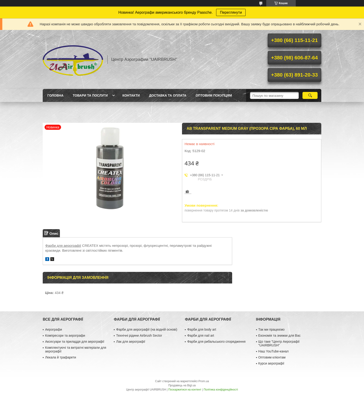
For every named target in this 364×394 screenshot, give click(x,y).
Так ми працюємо (271, 329)
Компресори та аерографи (65, 335)
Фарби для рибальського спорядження (216, 341)
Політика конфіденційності (221, 389)
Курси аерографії (271, 363)
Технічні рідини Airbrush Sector (139, 335)
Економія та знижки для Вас (279, 335)
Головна (55, 95)
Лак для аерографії (130, 341)
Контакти (131, 95)
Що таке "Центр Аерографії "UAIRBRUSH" (279, 343)
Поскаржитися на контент (184, 389)
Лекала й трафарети (60, 357)
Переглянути (231, 12)
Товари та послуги (90, 95)
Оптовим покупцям (214, 95)
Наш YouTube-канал (273, 351)
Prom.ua (203, 381)
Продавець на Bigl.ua (182, 385)
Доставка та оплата (167, 95)
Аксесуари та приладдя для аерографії (74, 341)
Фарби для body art (201, 329)
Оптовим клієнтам (272, 357)
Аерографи (53, 329)
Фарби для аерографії (63, 245)
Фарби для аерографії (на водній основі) (146, 329)
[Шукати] (310, 95)
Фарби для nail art (200, 335)
